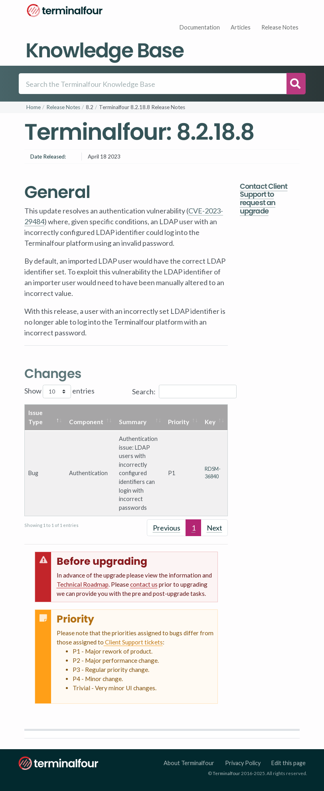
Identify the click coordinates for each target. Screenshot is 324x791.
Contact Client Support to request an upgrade (263, 198)
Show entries (59, 392)
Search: (184, 392)
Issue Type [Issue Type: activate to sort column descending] (35, 417)
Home (33, 107)
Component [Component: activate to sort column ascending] (86, 421)
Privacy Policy (243, 763)
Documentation (200, 27)
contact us (144, 584)
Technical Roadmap (83, 584)
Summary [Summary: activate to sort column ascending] (132, 421)
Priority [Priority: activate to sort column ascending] (178, 421)
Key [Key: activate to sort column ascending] (210, 421)
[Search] (152, 83)
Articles (241, 27)
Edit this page (288, 763)
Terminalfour (226, 773)
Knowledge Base (105, 50)
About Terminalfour (189, 763)
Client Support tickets (133, 642)
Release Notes (279, 27)
